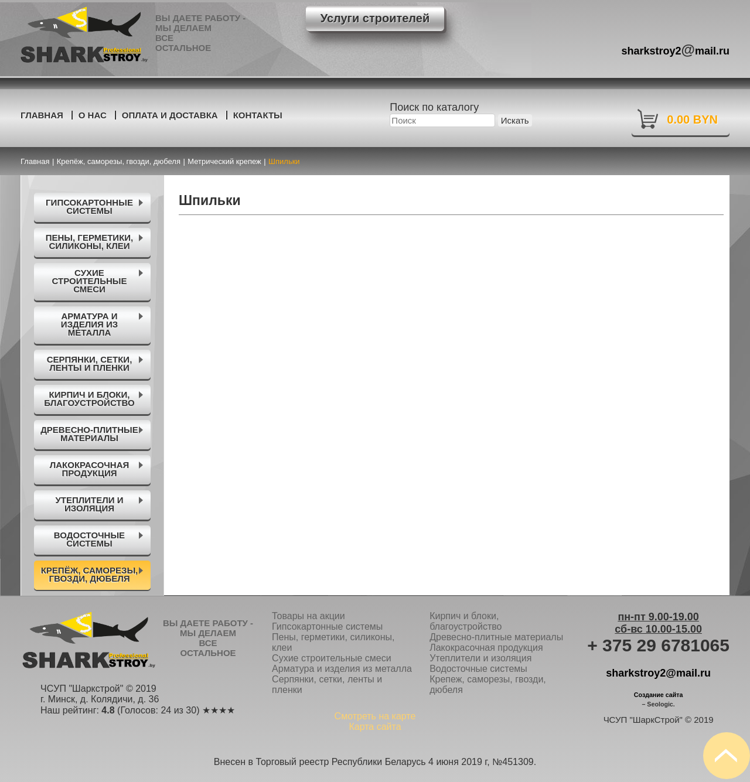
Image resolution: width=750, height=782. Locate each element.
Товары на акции (308, 616)
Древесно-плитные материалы (496, 637)
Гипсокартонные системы (327, 626)
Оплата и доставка (170, 115)
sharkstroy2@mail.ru (658, 673)
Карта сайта (375, 727)
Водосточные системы (478, 669)
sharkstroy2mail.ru (676, 49)
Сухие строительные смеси (331, 658)
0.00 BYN (692, 119)
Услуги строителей (375, 18)
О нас (93, 115)
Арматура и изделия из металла (342, 669)
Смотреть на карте (375, 716)
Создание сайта (658, 694)
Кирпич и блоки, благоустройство (465, 621)
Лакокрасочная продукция (486, 648)
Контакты (257, 115)
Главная (42, 115)
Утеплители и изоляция (480, 658)
